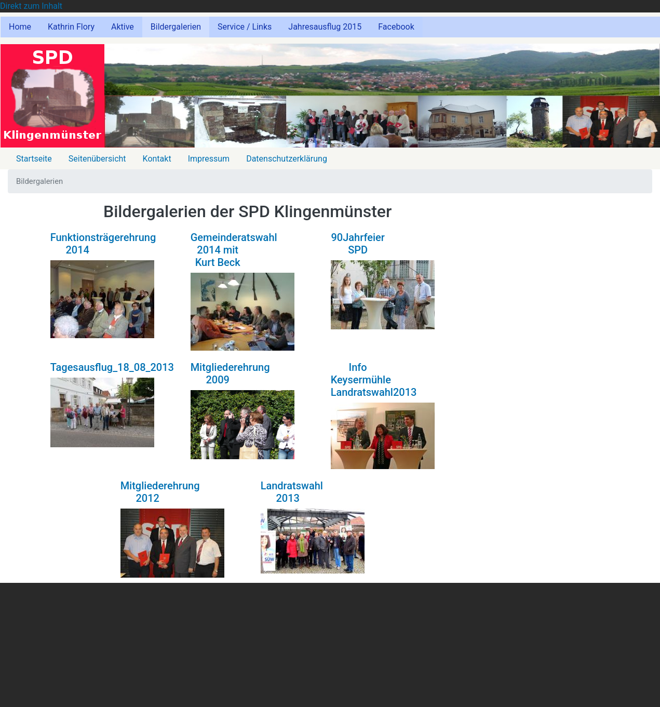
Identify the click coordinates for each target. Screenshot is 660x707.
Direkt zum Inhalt (31, 6)
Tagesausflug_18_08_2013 (112, 367)
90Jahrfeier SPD (357, 243)
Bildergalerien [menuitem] (176, 27)
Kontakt (157, 159)
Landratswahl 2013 (292, 491)
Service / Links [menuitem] (245, 27)
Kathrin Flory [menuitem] (71, 27)
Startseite (34, 159)
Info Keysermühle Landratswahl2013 (374, 379)
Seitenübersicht (97, 159)
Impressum (209, 159)
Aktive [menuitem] (122, 27)
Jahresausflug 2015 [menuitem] (324, 27)
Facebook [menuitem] (396, 27)
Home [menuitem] (20, 27)
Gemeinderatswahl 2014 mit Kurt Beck (234, 250)
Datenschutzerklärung (286, 159)
